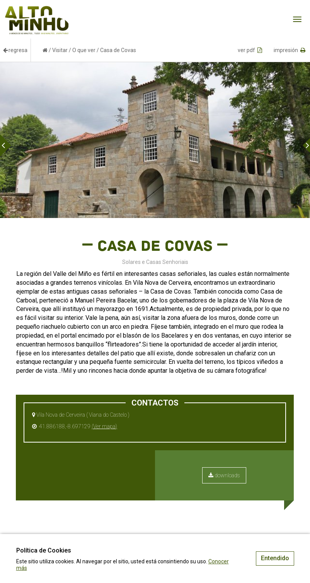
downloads (224, 475)
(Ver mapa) (104, 426)
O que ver (83, 50)
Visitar (60, 50)
